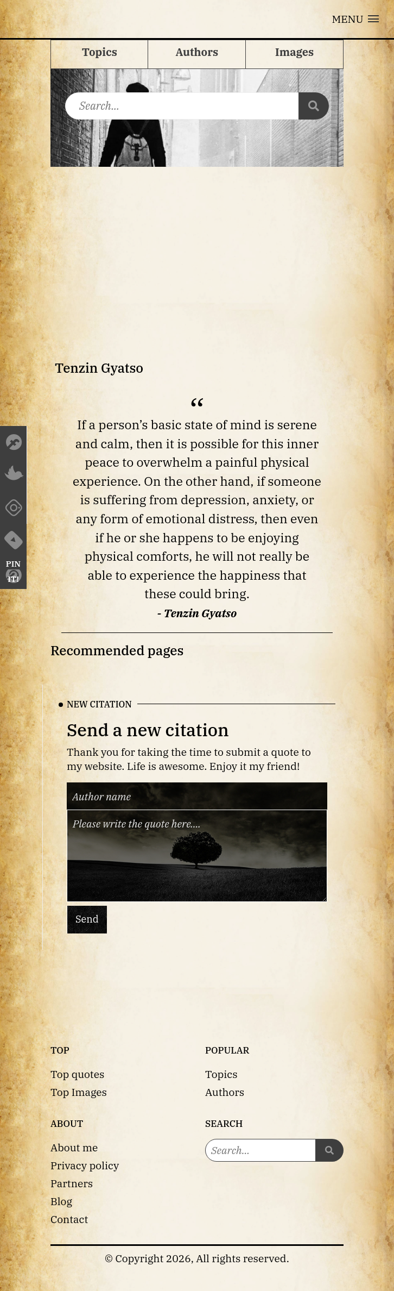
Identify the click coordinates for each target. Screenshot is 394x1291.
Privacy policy (84, 1165)
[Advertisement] (197, 248)
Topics (221, 1074)
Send (87, 919)
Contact (69, 1219)
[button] (355, 19)
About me (74, 1147)
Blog (61, 1201)
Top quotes (77, 1074)
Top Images (78, 1092)
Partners (71, 1183)
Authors (224, 1092)
